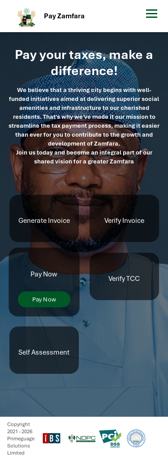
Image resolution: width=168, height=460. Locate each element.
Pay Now (44, 299)
